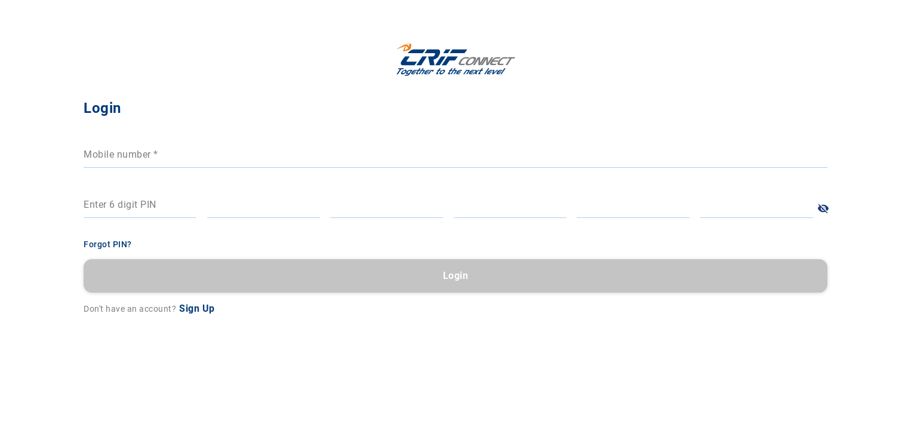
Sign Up (652, 308)
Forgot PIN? (563, 244)
